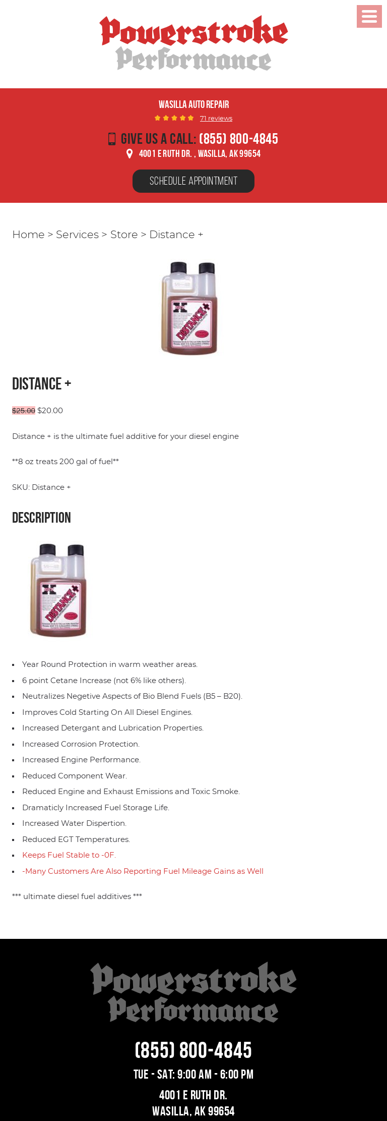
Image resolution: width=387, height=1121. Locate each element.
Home (28, 235)
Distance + (176, 235)
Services (77, 235)
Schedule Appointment (193, 181)
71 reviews (216, 119)
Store (124, 235)
